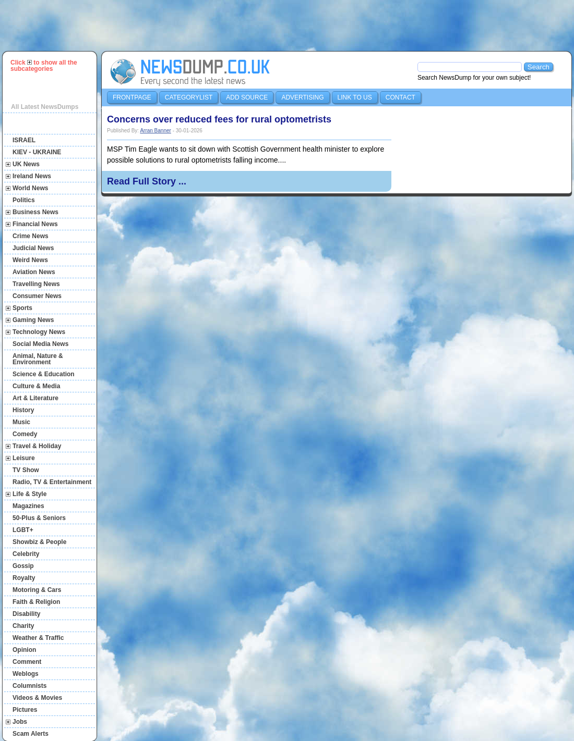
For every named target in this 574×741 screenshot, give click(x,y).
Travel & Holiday (37, 446)
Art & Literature (35, 398)
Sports (22, 308)
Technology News (39, 332)
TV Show (26, 470)
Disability (26, 614)
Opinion (24, 649)
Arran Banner (155, 130)
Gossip (23, 566)
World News (30, 188)
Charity (23, 625)
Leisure (24, 458)
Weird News (30, 260)
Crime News (31, 236)
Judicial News (33, 248)
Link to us (355, 97)
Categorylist (189, 97)
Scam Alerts (31, 733)
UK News (26, 164)
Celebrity (26, 554)
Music (21, 422)
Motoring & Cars (37, 590)
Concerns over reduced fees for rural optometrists (219, 119)
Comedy (25, 434)
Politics (24, 200)
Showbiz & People (39, 542)
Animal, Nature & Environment (38, 359)
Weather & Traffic (38, 637)
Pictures (25, 709)
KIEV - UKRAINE (37, 152)
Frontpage (132, 97)
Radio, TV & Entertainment (52, 482)
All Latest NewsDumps (44, 106)
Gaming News (33, 320)
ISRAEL (24, 140)
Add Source (247, 97)
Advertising (302, 97)
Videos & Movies (37, 697)
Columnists (29, 685)
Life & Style (29, 494)
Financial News (35, 224)
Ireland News (32, 176)
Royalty (24, 578)
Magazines (28, 506)
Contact (400, 97)
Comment (27, 661)
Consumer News (37, 296)
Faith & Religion (36, 602)
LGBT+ (23, 530)
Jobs (20, 721)
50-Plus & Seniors (39, 518)
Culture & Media (36, 386)
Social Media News (40, 344)
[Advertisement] (292, 25)
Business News (35, 212)
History (23, 410)
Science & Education (44, 374)
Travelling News (36, 284)
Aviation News (34, 272)
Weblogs (26, 673)
